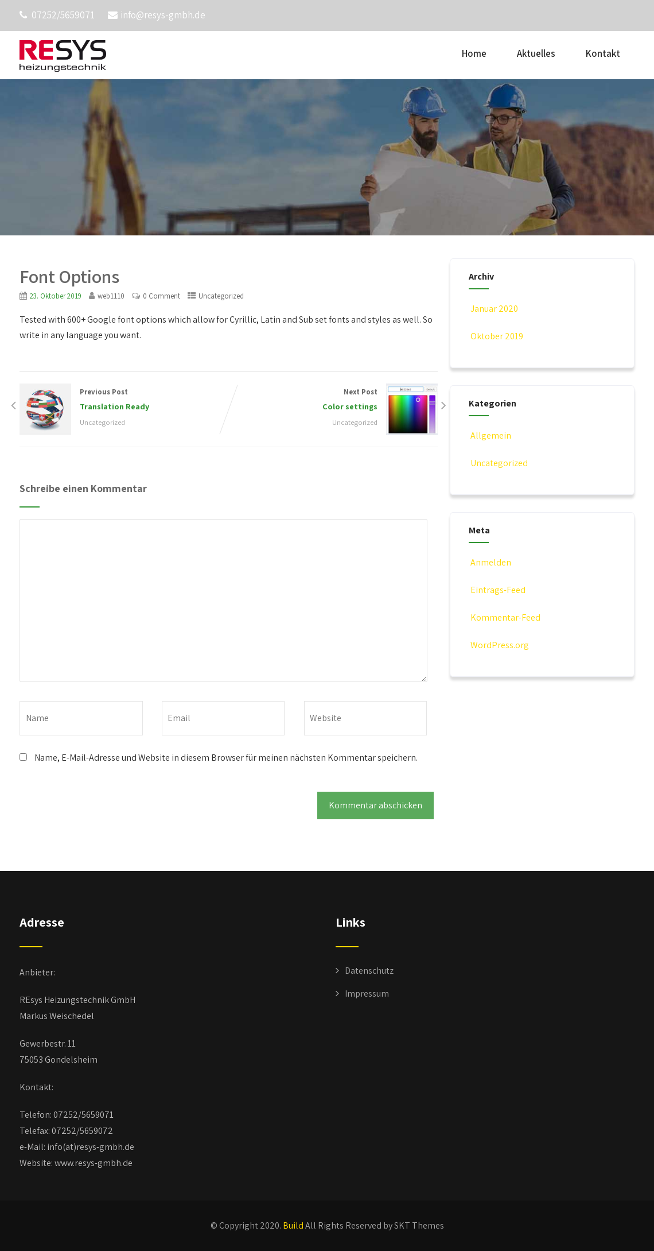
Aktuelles (536, 53)
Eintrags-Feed (497, 590)
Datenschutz (369, 971)
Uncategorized (221, 296)
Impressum (367, 993)
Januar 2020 (494, 309)
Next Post (333, 400)
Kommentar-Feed (504, 617)
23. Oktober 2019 (55, 296)
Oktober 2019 (496, 336)
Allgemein (490, 435)
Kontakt (603, 53)
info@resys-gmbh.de (156, 15)
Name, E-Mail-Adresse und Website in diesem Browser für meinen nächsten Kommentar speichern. (226, 758)
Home (474, 53)
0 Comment (161, 296)
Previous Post (124, 400)
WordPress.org (499, 645)
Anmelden (490, 562)
